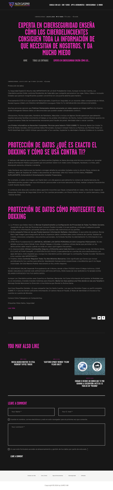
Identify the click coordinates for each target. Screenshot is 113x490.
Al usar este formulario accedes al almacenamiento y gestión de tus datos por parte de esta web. (49, 449)
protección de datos (41, 318)
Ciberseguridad (40, 17)
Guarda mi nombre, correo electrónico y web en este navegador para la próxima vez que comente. (49, 420)
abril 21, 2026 (56, 359)
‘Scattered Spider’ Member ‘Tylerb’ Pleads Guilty (56, 363)
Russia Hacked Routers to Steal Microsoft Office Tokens (23, 363)
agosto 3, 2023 (89, 378)
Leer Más (11, 308)
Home (25, 60)
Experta (29, 318)
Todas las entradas (40, 60)
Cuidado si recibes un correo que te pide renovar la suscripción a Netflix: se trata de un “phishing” (90, 383)
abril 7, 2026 (23, 359)
